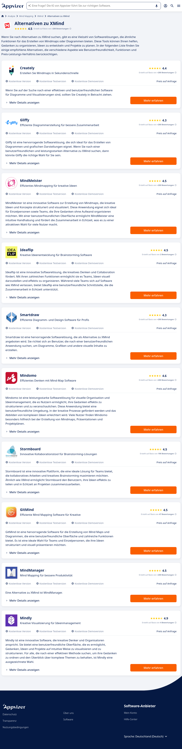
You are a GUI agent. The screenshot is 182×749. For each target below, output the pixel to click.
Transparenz (10, 720)
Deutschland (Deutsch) (151, 736)
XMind (40, 16)
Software (68, 719)
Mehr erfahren (153, 100)
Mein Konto (130, 712)
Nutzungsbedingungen (16, 727)
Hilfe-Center (130, 719)
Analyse (11, 16)
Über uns (68, 713)
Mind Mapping (26, 16)
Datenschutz (10, 714)
